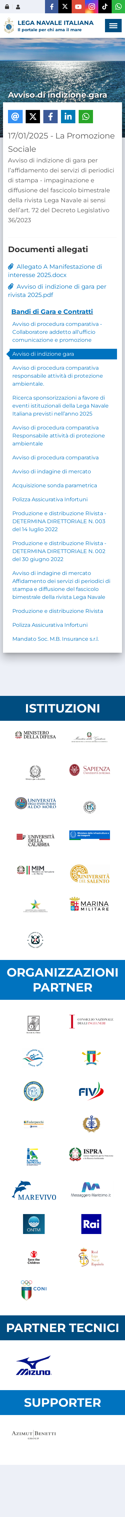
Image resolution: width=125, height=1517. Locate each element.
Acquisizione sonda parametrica (54, 485)
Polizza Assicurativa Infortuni (50, 499)
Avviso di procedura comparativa (55, 457)
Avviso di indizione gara (43, 354)
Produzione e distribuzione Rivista (57, 611)
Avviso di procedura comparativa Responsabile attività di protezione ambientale (58, 436)
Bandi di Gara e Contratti (52, 312)
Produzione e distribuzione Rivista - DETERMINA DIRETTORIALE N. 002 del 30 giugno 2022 (59, 551)
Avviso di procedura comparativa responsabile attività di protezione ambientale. (57, 376)
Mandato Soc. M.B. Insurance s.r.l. (55, 639)
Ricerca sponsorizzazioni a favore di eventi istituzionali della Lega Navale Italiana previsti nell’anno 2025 (60, 406)
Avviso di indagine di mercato (51, 471)
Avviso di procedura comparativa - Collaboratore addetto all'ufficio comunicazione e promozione (57, 332)
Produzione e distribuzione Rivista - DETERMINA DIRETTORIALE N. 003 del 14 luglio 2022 (59, 521)
